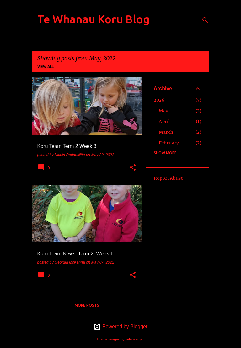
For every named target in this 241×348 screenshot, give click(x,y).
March (166, 132)
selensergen (135, 339)
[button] (133, 168)
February (169, 143)
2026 (159, 100)
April (164, 121)
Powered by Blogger (121, 326)
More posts (87, 305)
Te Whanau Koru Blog (93, 19)
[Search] (205, 20)
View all (45, 66)
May (163, 111)
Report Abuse (168, 178)
